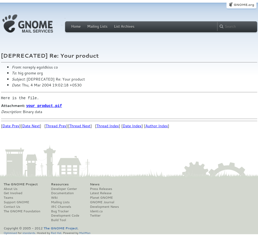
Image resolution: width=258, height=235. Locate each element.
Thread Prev (56, 125)
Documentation (62, 193)
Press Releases (101, 188)
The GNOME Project (21, 184)
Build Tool (58, 220)
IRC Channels (61, 206)
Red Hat (56, 232)
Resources (60, 184)
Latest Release (101, 193)
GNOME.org (243, 4)
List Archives (124, 26)
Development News (104, 206)
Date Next (31, 125)
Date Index (132, 125)
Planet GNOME (101, 197)
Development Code (65, 215)
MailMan (84, 232)
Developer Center (64, 188)
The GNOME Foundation (22, 211)
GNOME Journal (102, 202)
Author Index (156, 125)
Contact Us (12, 206)
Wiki (54, 197)
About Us (11, 188)
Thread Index (107, 125)
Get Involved (13, 193)
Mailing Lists (97, 26)
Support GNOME (16, 202)
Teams (8, 197)
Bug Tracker (60, 211)
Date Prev (10, 125)
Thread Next (79, 125)
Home (76, 26)
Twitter (95, 215)
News (95, 184)
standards (28, 232)
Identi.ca (96, 211)
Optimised (10, 232)
